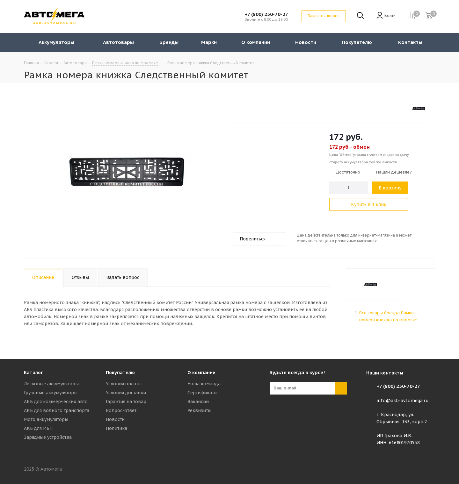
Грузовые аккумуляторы (50, 392)
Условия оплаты (124, 384)
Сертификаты (202, 392)
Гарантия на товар (126, 401)
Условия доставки (126, 392)
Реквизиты (199, 410)
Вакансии (198, 401)
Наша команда (204, 384)
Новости (115, 419)
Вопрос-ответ (121, 410)
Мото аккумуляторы (46, 419)
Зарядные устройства (48, 437)
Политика (116, 428)
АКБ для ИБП (38, 428)
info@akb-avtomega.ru (402, 400)
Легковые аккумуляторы (51, 384)
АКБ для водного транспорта (56, 410)
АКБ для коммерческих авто (56, 401)
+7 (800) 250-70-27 (266, 14)
